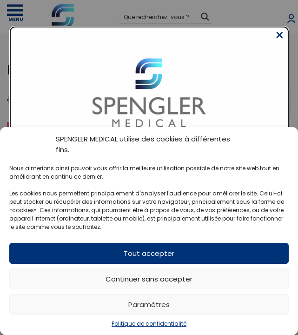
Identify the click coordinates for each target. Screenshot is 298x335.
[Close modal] (280, 42)
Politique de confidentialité (149, 324)
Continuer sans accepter (149, 279)
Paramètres (149, 304)
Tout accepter (149, 253)
